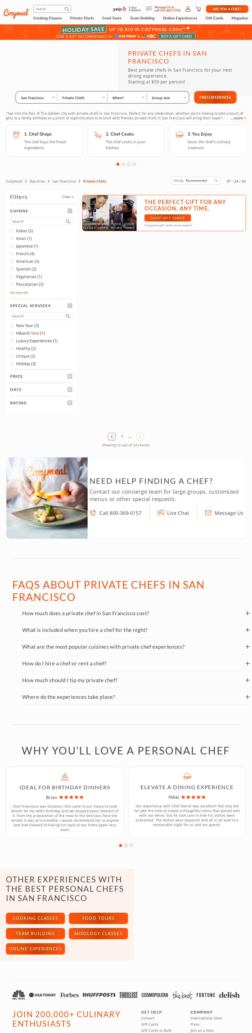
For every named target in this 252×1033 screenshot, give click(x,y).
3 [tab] (128, 166)
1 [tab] (117, 166)
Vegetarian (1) (26, 279)
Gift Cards (214, 18)
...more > (238, 120)
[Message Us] (150, 8)
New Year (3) (24, 327)
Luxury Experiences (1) (37, 343)
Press (195, 1026)
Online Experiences (180, 18)
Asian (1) (21, 240)
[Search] (52, 9)
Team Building (142, 18)
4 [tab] (134, 166)
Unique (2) (22, 358)
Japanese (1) (24, 248)
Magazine (240, 18)
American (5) (24, 263)
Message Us (163, 7)
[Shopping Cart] (198, 9)
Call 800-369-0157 (120, 515)
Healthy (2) (23, 350)
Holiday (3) (26, 366)
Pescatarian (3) (27, 286)
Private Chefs (82, 18)
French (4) (22, 256)
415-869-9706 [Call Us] (170, 10)
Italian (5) (21, 233)
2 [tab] (123, 166)
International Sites (206, 1020)
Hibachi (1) (30, 335)
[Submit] (67, 10)
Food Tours (112, 18)
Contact (147, 1020)
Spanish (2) (23, 271)
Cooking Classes (47, 18)
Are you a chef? (227, 8)
